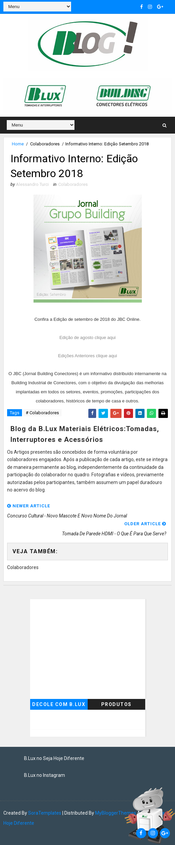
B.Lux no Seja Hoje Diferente (54, 758)
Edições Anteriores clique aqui (87, 355)
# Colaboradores (42, 412)
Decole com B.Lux (58, 704)
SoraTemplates (44, 813)
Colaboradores (45, 143)
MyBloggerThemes (115, 813)
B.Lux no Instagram (44, 775)
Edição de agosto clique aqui (87, 337)
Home (18, 143)
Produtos (116, 704)
